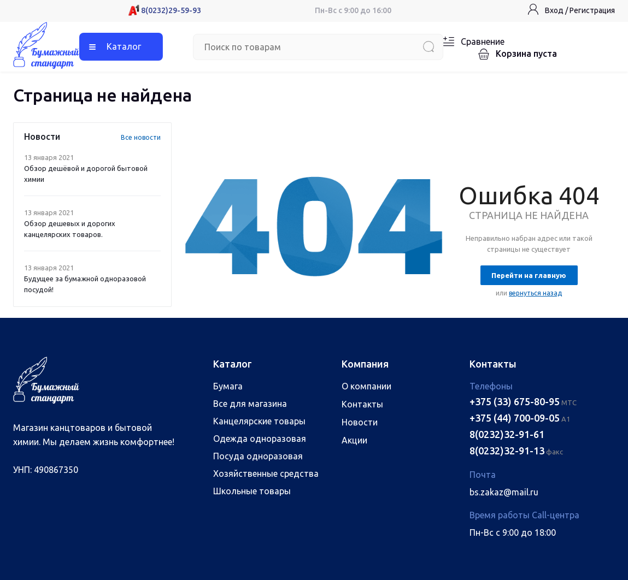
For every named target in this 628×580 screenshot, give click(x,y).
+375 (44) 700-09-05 (514, 417)
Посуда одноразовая (258, 456)
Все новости (141, 137)
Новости (360, 422)
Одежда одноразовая (259, 438)
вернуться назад (535, 293)
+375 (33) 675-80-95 (514, 401)
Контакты (362, 404)
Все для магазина (250, 404)
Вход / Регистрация (580, 10)
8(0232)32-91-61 (506, 434)
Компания (365, 363)
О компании (366, 386)
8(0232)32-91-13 (506, 450)
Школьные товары (252, 491)
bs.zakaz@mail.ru (503, 492)
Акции (354, 440)
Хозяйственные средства (266, 473)
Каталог (124, 46)
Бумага (228, 386)
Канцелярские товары (259, 421)
